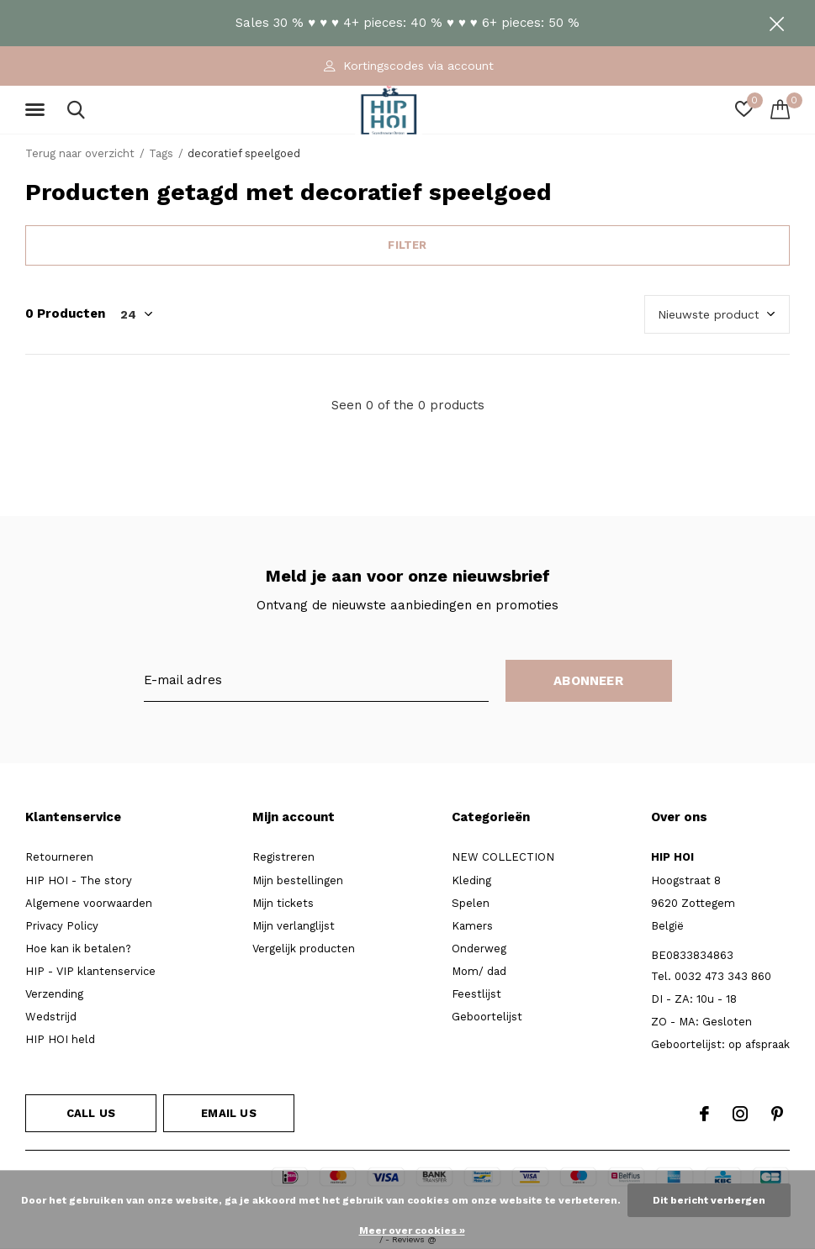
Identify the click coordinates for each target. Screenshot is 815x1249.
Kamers (472, 926)
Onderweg (479, 948)
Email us (228, 1113)
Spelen (471, 903)
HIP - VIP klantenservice (90, 971)
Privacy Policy (61, 926)
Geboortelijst (487, 1016)
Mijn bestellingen (297, 880)
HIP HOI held (60, 1039)
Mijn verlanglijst (293, 926)
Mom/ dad (479, 971)
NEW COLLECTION (503, 857)
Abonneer (588, 680)
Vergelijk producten (303, 948)
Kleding (471, 880)
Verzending (54, 994)
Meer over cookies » (412, 1230)
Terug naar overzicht (80, 153)
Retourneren (59, 857)
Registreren (283, 857)
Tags (161, 153)
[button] (37, 110)
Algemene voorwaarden (88, 903)
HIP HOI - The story (78, 880)
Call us (90, 1113)
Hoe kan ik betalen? (78, 948)
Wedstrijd (51, 1016)
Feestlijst (476, 994)
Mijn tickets (283, 903)
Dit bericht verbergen (709, 1200)
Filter (407, 245)
